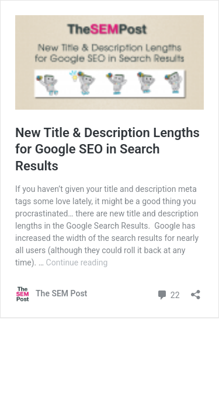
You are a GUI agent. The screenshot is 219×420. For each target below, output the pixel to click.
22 (168, 293)
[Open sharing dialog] (195, 291)
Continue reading (77, 262)
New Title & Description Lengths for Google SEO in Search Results (107, 149)
